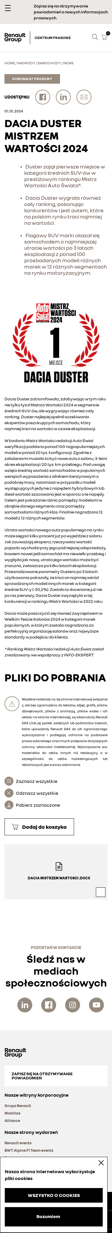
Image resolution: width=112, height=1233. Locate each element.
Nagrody (26, 63)
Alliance (12, 1120)
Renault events (18, 1142)
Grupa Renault (17, 1105)
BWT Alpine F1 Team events (28, 1150)
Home (9, 63)
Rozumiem (48, 1216)
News (68, 63)
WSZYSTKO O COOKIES (54, 1195)
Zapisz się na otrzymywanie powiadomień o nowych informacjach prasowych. (71, 11)
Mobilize (12, 1113)
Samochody (49, 63)
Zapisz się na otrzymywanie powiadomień (42, 1075)
